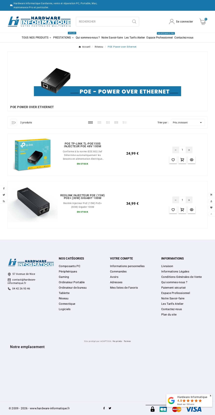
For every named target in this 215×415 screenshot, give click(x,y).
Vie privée (117, 341)
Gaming (64, 277)
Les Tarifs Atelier (172, 303)
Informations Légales (175, 271)
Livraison (167, 266)
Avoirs (114, 277)
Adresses (116, 282)
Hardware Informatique (192, 397)
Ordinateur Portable (72, 282)
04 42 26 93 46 (21, 288)
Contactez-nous (171, 309)
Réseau (63, 298)
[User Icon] (181, 21)
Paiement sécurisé (173, 287)
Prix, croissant (188, 123)
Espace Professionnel (175, 293)
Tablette (64, 293)
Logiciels (65, 309)
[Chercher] (103, 21)
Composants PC (69, 266)
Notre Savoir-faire (172, 298)
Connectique (67, 303)
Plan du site (169, 314)
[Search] (134, 21)
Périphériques (68, 271)
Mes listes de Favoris (124, 287)
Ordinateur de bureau (73, 287)
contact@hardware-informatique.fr (22, 281)
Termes (127, 341)
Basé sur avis (185, 404)
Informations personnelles (127, 266)
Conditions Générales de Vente (181, 277)
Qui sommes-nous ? (174, 282)
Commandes (118, 271)
